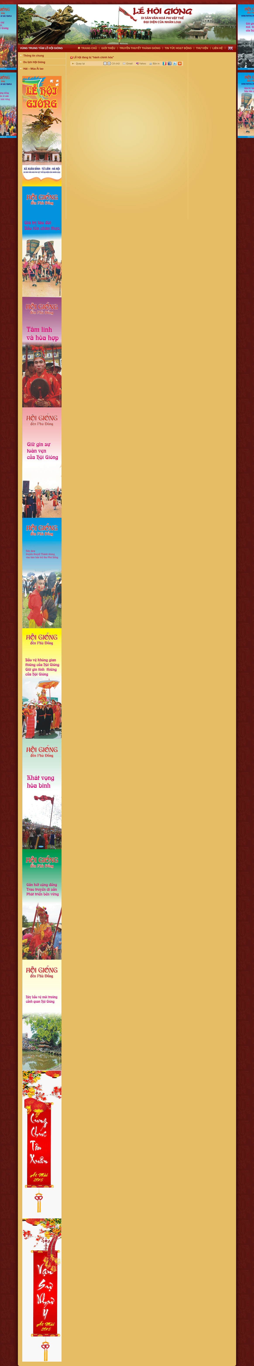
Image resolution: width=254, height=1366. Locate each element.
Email (130, 63)
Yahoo (142, 63)
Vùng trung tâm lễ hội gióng (41, 48)
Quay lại (80, 63)
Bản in (156, 63)
